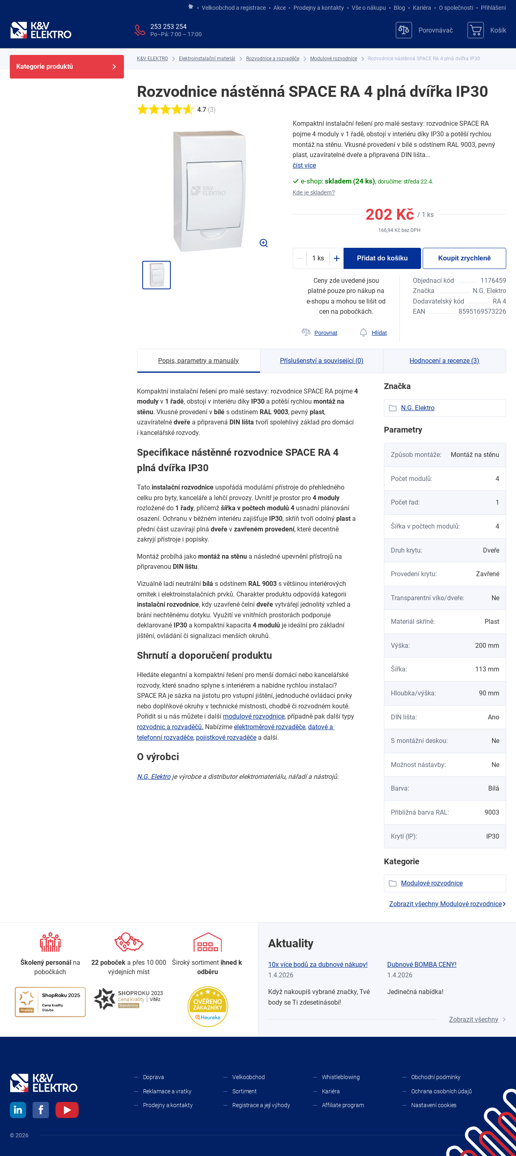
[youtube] (67, 1111)
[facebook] (41, 1111)
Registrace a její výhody (261, 1105)
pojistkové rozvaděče (226, 737)
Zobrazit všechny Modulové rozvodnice (447, 904)
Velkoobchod (248, 1077)
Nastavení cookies (433, 1105)
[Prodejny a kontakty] (129, 954)
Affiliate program (343, 1105)
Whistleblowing (341, 1077)
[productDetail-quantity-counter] (318, 258)
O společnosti (456, 7)
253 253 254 (168, 27)
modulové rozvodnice (253, 716)
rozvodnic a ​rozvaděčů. (170, 727)
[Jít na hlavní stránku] (190, 7)
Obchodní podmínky (436, 1077)
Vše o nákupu (369, 7)
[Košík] (486, 30)
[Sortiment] (207, 954)
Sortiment (244, 1091)
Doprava (153, 1077)
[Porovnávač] (424, 30)
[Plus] (336, 258)
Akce (279, 7)
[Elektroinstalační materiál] (207, 59)
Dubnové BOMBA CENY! (421, 964)
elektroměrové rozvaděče (269, 727)
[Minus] (299, 258)
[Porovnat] (319, 332)
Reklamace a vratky (167, 1091)
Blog (399, 7)
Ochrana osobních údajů (441, 1091)
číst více (304, 165)
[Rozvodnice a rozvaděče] (272, 59)
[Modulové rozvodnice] (333, 59)
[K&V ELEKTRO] (41, 30)
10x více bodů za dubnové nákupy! (318, 964)
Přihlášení (491, 7)
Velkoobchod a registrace (234, 7)
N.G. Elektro (153, 776)
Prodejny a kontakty (318, 7)
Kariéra (422, 7)
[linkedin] (18, 1111)
